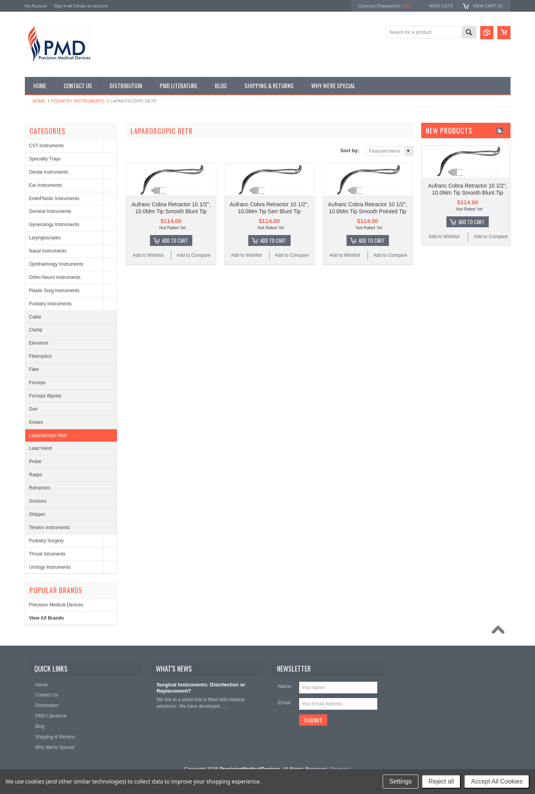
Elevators (39, 343)
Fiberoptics (40, 356)
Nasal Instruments (48, 251)
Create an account (90, 5)
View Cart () (487, 5)
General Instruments (50, 211)
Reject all (441, 781)
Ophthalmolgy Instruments (56, 264)
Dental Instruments (48, 172)
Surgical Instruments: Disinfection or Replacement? (201, 688)
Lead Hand (40, 448)
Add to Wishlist (147, 255)
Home (39, 101)
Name (284, 686)
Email (284, 702)
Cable (35, 317)
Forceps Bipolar (45, 396)
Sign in (60, 5)
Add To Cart (175, 240)
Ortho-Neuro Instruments (55, 277)
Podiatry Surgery (46, 540)
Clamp (36, 330)
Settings (400, 781)
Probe (35, 461)
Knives (36, 422)
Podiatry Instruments (78, 101)
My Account (36, 5)
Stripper (37, 514)
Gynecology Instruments (54, 224)
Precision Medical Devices (56, 605)
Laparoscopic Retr (48, 435)
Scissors (38, 501)
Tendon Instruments (49, 527)
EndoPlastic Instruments (54, 198)
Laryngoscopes (45, 237)
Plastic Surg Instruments (54, 290)
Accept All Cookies (497, 781)
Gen (33, 409)
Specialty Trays (45, 159)
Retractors (40, 488)
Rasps (35, 474)
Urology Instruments (50, 567)
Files (34, 369)
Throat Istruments (47, 554)
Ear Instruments (45, 185)
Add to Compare (194, 255)
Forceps (37, 382)
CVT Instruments (46, 145)
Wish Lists (441, 5)
